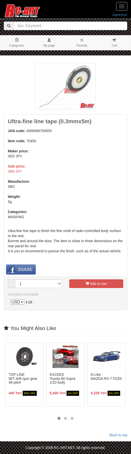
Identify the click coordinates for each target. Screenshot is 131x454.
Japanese (119, 15)
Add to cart (96, 284)
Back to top (118, 435)
